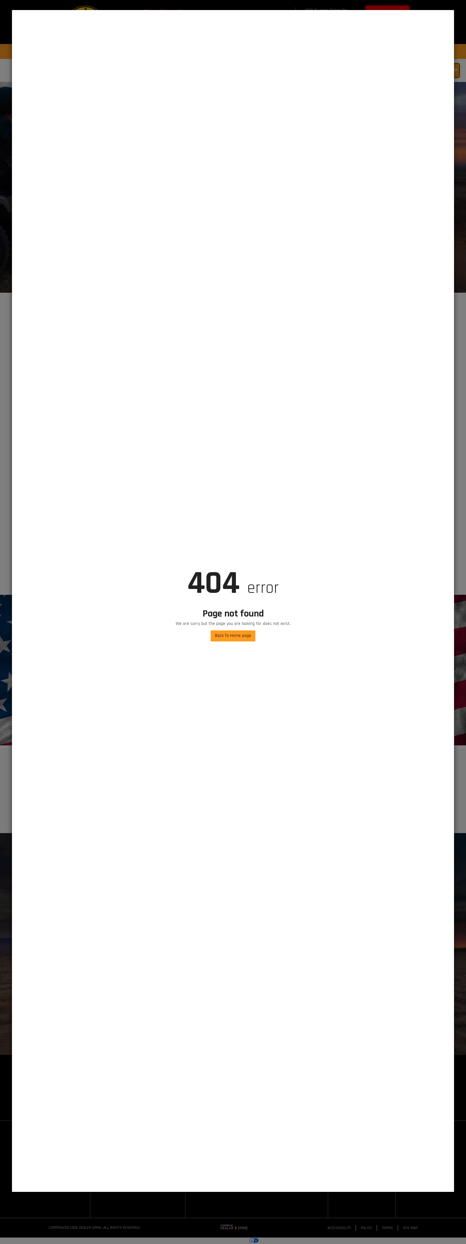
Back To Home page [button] (233, 636)
